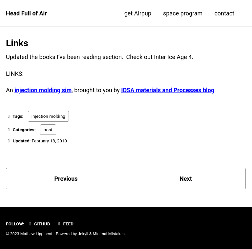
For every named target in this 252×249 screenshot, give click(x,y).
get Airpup (137, 13)
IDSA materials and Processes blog (167, 90)
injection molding (48, 116)
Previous (66, 178)
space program (182, 13)
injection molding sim (43, 90)
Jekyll (83, 234)
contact (224, 13)
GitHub (38, 223)
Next (185, 178)
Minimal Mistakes (109, 234)
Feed (65, 223)
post (48, 129)
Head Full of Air (26, 13)
